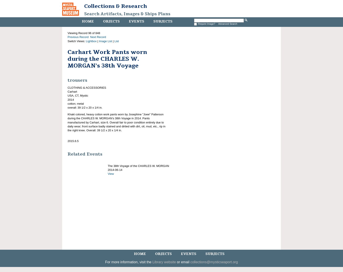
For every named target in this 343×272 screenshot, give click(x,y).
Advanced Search (227, 24)
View (111, 173)
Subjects (162, 21)
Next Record (98, 37)
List (116, 41)
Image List (105, 41)
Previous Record (78, 37)
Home (88, 21)
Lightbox (91, 41)
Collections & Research (115, 6)
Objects (111, 21)
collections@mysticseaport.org (214, 262)
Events (136, 21)
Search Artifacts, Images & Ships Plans (127, 14)
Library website (164, 262)
